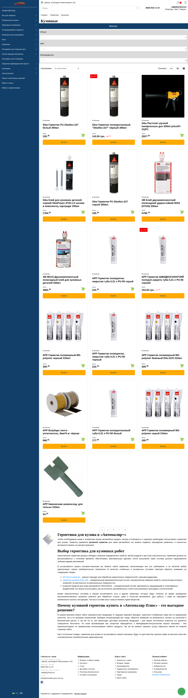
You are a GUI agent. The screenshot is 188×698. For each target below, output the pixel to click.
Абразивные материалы (11, 25)
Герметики (6, 44)
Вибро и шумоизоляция (11, 88)
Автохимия (6, 69)
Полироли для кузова (10, 20)
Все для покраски (8, 15)
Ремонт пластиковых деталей (13, 78)
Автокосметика (7, 73)
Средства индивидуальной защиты (15, 64)
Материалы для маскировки (13, 35)
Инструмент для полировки (12, 59)
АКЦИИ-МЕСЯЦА (8, 11)
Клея (4, 40)
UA (16, 693)
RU (21, 693)
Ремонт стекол (7, 83)
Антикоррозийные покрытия (12, 30)
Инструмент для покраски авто (14, 49)
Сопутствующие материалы (12, 54)
